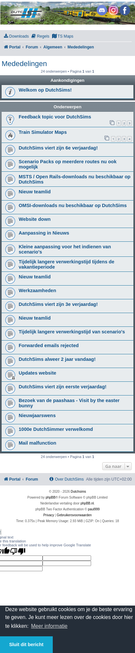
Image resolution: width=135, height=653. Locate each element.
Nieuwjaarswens (37, 415)
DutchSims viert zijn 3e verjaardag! (58, 304)
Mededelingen (24, 64)
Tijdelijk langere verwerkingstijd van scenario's (72, 331)
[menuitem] (16, 36)
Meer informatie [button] (49, 626)
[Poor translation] (18, 551)
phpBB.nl (87, 503)
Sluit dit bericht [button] (26, 644)
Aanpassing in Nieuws (44, 233)
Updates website (37, 373)
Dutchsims (78, 491)
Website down (34, 219)
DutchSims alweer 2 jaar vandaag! (57, 359)
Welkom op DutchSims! (45, 90)
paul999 (94, 509)
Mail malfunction (37, 443)
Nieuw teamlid (35, 191)
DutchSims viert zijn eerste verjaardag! (62, 386)
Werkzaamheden (37, 290)
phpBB (50, 497)
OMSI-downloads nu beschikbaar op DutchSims (73, 205)
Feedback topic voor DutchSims (55, 116)
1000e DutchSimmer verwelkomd (56, 429)
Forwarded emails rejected (49, 345)
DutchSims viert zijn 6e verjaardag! (58, 147)
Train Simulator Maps (43, 132)
